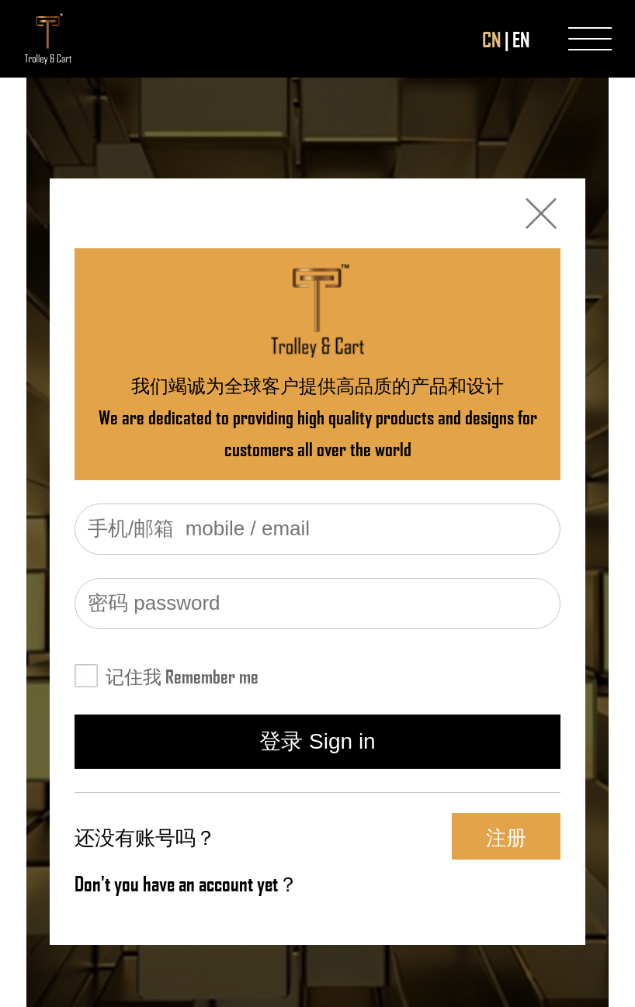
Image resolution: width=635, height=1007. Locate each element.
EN (520, 39)
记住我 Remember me (182, 675)
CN (491, 39)
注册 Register (506, 841)
